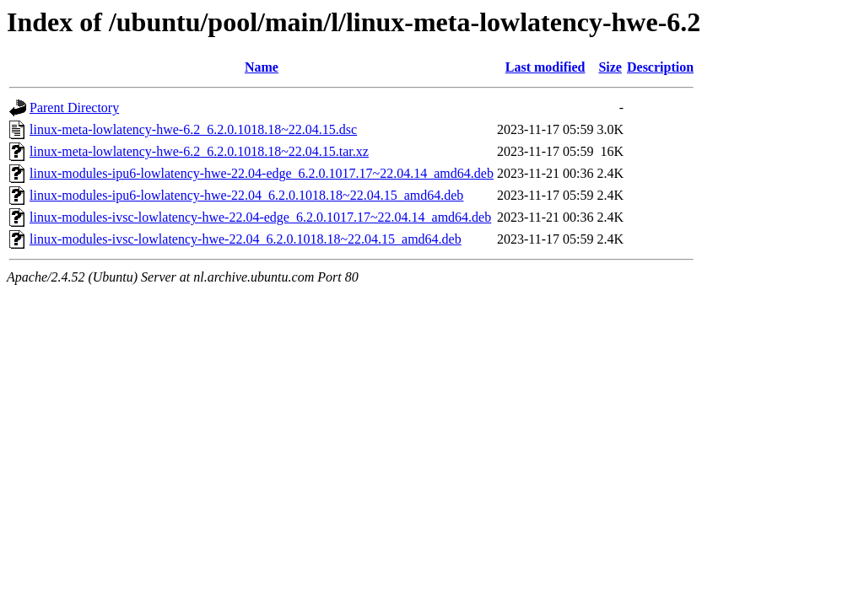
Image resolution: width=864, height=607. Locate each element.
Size (610, 67)
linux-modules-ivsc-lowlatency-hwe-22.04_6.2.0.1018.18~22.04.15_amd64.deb (246, 239)
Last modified (545, 67)
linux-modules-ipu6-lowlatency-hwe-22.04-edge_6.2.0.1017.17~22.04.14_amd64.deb (262, 173)
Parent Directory (74, 107)
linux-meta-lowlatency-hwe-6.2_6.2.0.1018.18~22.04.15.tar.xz (199, 151)
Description (660, 67)
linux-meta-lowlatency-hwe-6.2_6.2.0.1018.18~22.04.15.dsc (193, 129)
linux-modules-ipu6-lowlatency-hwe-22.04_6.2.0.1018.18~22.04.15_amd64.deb (246, 195)
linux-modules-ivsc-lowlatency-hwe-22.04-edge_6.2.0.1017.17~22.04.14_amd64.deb (260, 217)
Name (261, 67)
